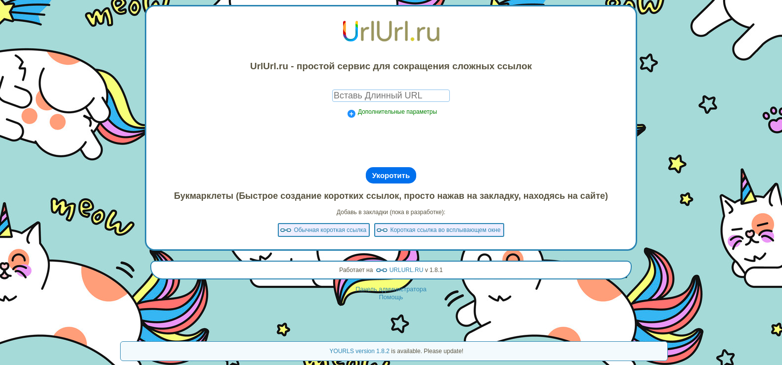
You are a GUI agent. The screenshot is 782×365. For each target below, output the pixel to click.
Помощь (391, 297)
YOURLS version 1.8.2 (360, 351)
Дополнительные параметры (397, 111)
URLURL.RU (407, 270)
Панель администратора (390, 289)
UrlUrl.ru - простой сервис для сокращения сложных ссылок (391, 66)
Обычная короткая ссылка (330, 230)
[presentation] (391, 142)
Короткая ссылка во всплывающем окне (445, 230)
